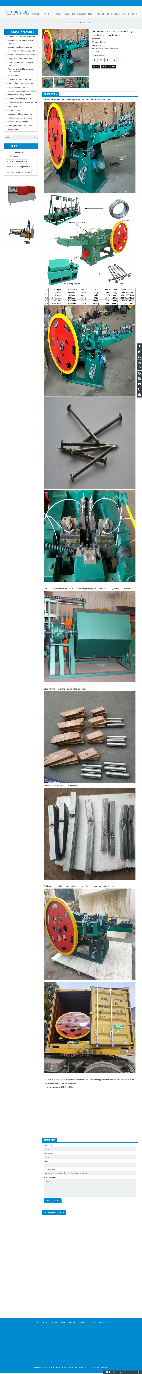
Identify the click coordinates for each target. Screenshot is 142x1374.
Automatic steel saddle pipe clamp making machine (21, 80)
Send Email (108, 77)
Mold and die (13, 140)
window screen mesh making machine (22, 61)
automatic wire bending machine (20, 57)
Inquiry (96, 77)
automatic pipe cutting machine (19, 90)
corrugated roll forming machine (20, 124)
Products (59, 33)
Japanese (82, 1322)
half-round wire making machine (20, 128)
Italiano (61, 1322)
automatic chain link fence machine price (17, 164)
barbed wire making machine (18, 177)
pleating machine (14, 117)
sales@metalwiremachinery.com (34, 3)
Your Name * (48, 1156)
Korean (91, 1322)
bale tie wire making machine (18, 182)
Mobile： (47, 1173)
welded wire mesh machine (18, 97)
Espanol (43, 1322)
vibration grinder (14, 86)
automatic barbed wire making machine (22, 65)
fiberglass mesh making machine (20, 69)
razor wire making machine (18, 132)
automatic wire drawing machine (20, 109)
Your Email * (48, 1164)
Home (52, 33)
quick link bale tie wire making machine (22, 113)
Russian (108, 1322)
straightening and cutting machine (20, 94)
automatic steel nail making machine (21, 47)
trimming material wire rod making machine (20, 74)
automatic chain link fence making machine (20, 52)
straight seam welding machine (19, 105)
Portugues (71, 1322)
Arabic (100, 1322)
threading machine (15, 121)
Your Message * (50, 1189)
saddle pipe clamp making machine (21, 136)
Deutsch (33, 1322)
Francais (52, 1322)
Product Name (49, 1181)
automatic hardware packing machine (22, 101)
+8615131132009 (12, 3)
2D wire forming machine (17, 172)
